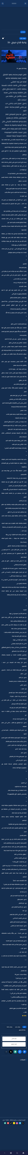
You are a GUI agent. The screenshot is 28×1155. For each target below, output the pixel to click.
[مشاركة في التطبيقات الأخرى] (6, 1052)
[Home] (23, 1153)
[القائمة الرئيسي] (25, 3)
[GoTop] (4, 1153)
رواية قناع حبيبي (22, 1030)
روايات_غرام (22, 38)
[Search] (17, 1153)
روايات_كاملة (9, 1027)
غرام (4, 1104)
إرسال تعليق (21, 1068)
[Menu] (11, 1153)
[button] (20, 1052)
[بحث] (2, 3)
